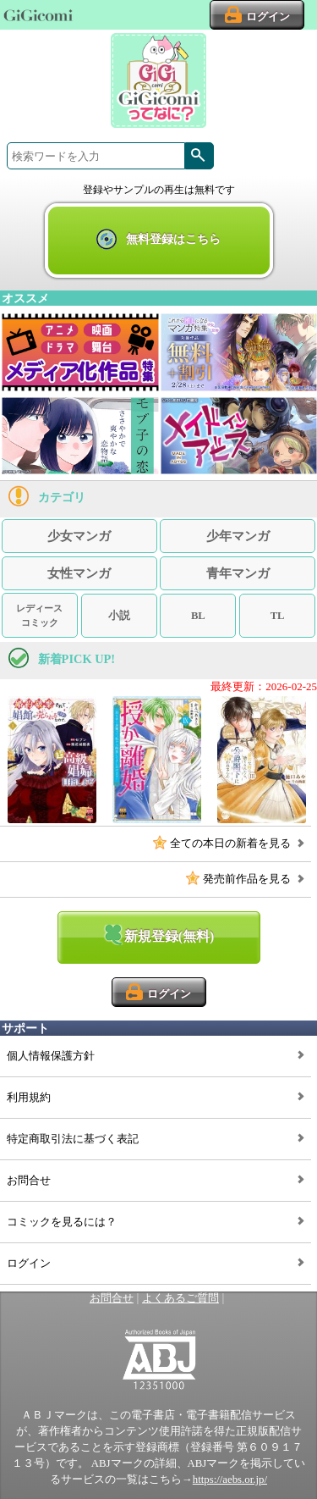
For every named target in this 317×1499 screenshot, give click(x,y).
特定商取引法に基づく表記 (73, 1139)
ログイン (29, 1263)
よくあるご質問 (180, 1298)
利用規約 (29, 1098)
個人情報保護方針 (51, 1056)
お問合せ (29, 1180)
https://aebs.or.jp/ (230, 1479)
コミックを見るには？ (62, 1222)
